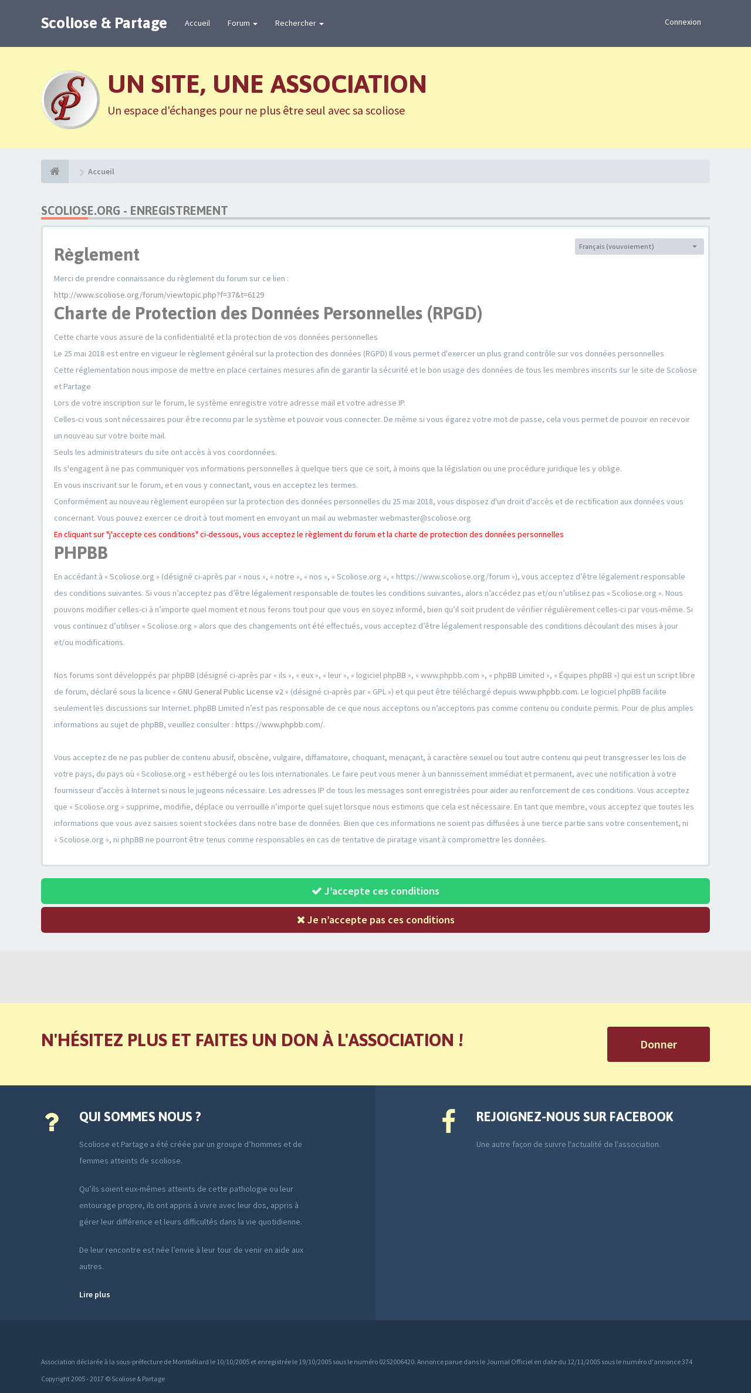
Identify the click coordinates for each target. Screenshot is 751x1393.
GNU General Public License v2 (230, 691)
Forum (243, 23)
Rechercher (299, 23)
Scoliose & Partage (104, 23)
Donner (658, 1044)
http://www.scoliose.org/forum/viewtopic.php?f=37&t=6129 (159, 294)
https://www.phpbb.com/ (279, 724)
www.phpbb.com (548, 691)
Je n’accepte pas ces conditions (376, 919)
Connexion (683, 21)
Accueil (197, 23)
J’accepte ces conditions (375, 891)
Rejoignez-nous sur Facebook (574, 1116)
